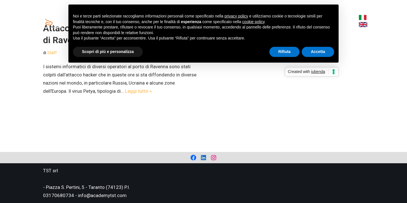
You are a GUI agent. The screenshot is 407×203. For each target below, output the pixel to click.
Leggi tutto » (138, 91)
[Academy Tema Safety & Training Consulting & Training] (49, 21)
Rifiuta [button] (284, 51)
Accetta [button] (318, 51)
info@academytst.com (102, 195)
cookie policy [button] (253, 21)
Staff (52, 52)
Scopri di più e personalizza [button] (108, 51)
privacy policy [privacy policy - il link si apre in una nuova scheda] (236, 16)
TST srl (50, 170)
